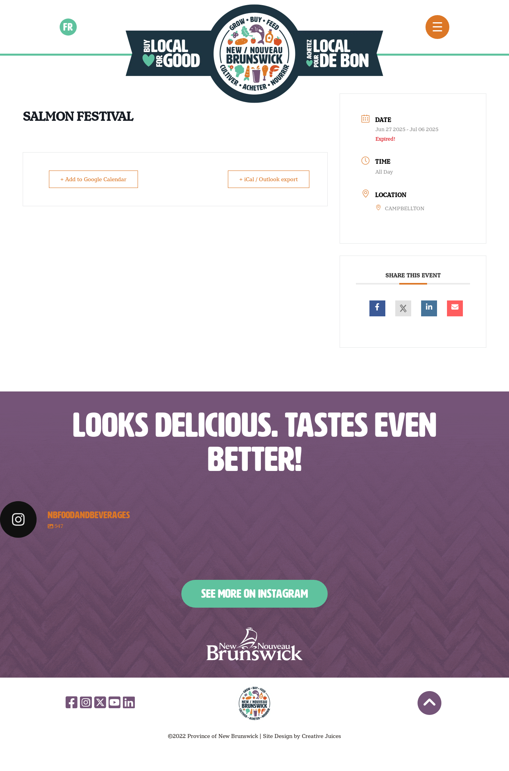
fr (68, 26)
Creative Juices (321, 736)
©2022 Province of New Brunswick (213, 736)
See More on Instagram (254, 593)
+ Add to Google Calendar (93, 179)
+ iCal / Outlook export (268, 179)
